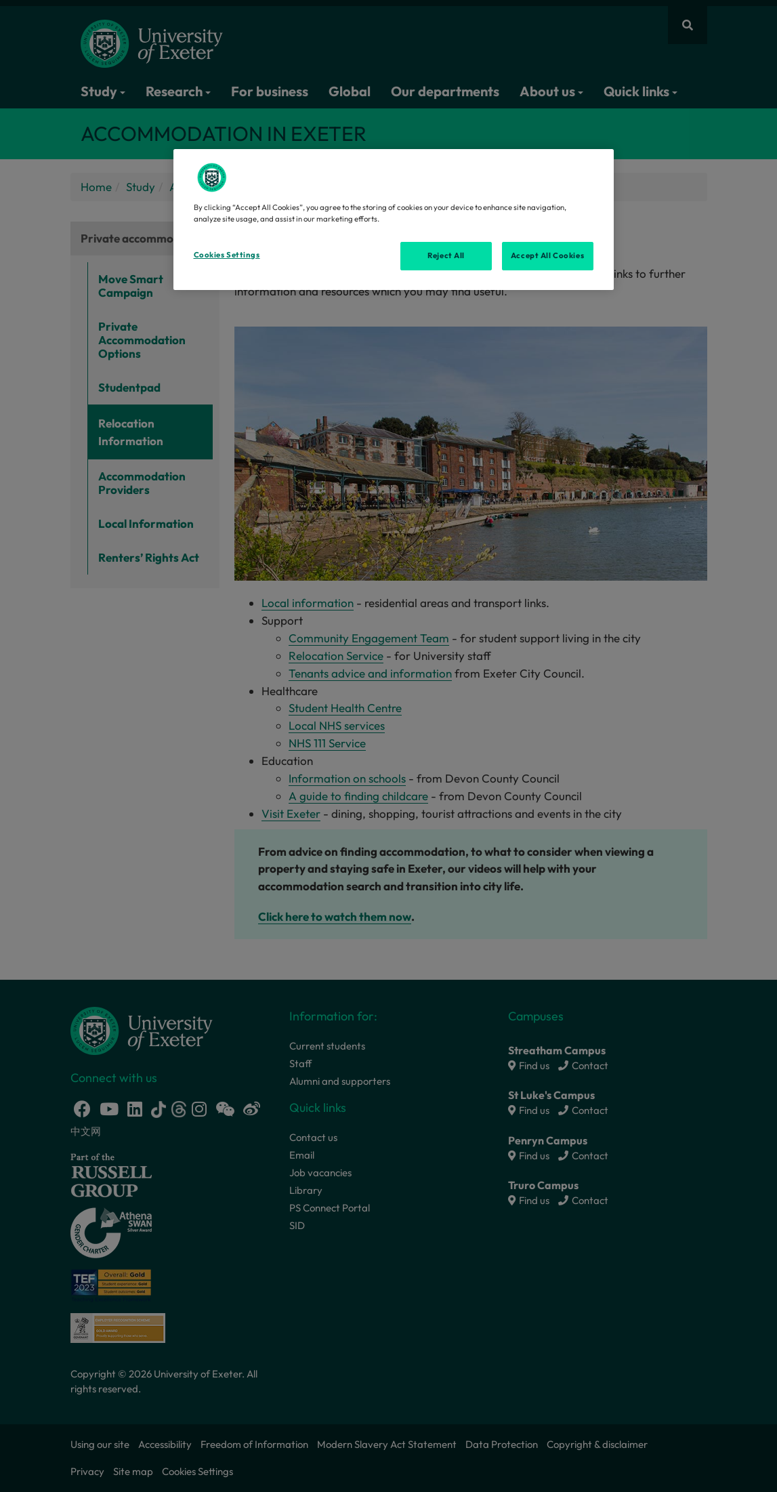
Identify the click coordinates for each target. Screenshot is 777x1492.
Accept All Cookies (547, 255)
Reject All (446, 255)
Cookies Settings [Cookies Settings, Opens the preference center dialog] (227, 255)
